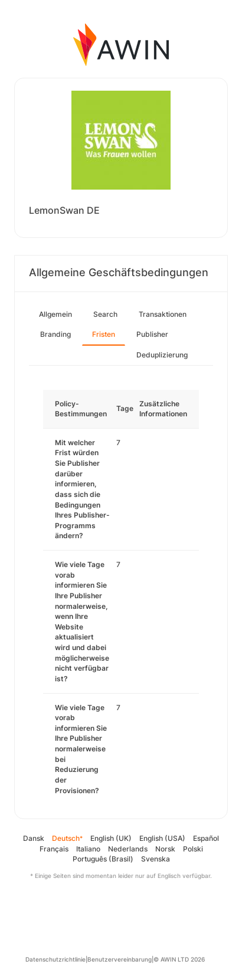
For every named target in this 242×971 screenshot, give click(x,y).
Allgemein (55, 314)
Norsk (165, 848)
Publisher (152, 334)
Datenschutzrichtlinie (55, 959)
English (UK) (111, 838)
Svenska (155, 858)
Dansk (33, 838)
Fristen (103, 334)
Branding (55, 334)
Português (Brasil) (103, 858)
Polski (193, 848)
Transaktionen (163, 314)
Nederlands (128, 848)
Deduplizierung (162, 354)
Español (206, 838)
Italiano (88, 848)
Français (54, 848)
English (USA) (162, 838)
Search (105, 314)
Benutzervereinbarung (119, 959)
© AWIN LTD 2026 (179, 959)
